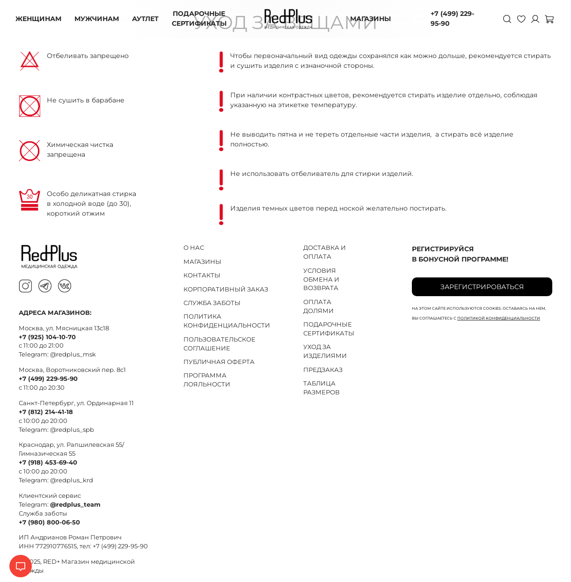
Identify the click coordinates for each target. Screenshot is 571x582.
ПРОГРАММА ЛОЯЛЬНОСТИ (206, 380)
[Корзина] (545, 19)
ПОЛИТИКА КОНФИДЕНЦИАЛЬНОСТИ (226, 321)
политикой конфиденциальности (498, 318)
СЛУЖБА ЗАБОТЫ (212, 302)
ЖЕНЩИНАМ (42, 19)
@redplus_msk (73, 354)
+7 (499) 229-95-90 (450, 18)
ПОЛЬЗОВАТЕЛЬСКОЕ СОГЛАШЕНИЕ (219, 344)
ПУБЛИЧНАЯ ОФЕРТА (219, 361)
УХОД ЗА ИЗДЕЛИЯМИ (325, 351)
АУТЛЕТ (148, 19)
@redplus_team (75, 504)
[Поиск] (503, 19)
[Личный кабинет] (531, 19)
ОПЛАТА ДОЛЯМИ (318, 306)
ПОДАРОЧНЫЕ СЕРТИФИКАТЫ (202, 18)
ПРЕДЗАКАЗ (323, 369)
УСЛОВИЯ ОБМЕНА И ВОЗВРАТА (321, 279)
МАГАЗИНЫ (373, 19)
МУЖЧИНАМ (100, 19)
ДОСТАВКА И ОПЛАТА (324, 252)
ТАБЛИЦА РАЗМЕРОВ (321, 388)
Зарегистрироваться (482, 287)
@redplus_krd (71, 480)
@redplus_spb (72, 429)
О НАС (193, 247)
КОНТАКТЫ (201, 275)
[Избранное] (517, 19)
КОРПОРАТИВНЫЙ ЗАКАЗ (225, 289)
